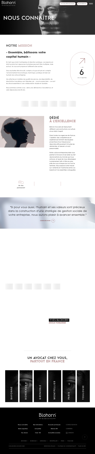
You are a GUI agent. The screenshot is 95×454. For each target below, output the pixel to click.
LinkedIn (71, 433)
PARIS (62, 441)
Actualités (38, 428)
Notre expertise (23, 428)
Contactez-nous (71, 424)
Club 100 (38, 433)
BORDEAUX (33, 441)
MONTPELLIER (54, 441)
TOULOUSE (70, 441)
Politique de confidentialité (67, 446)
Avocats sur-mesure (54, 424)
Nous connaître (23, 424)
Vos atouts (24, 433)
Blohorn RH (82, 3)
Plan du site (82, 446)
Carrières (69, 428)
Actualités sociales (67, 3)
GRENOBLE (43, 441)
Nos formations (38, 424)
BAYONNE (24, 441)
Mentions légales (49, 446)
